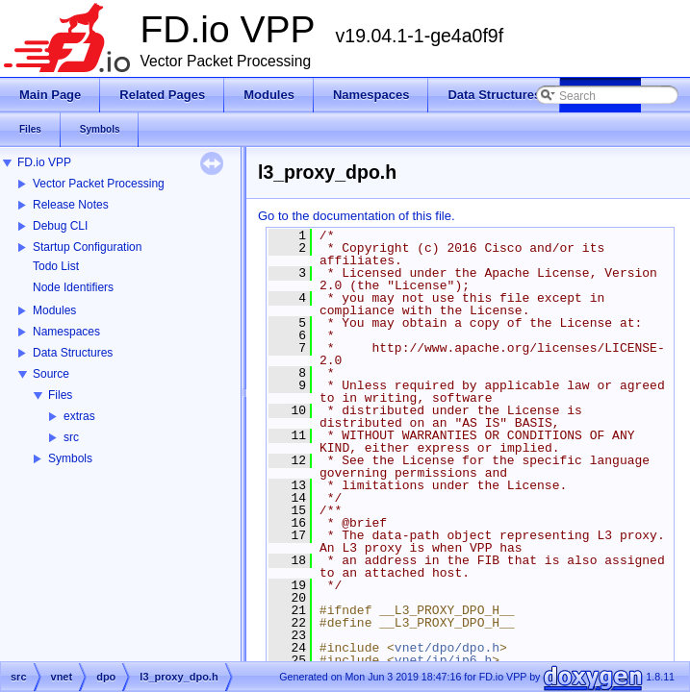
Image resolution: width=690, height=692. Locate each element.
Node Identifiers (73, 287)
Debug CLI (60, 226)
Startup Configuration (87, 247)
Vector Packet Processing (99, 183)
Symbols (70, 458)
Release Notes (71, 204)
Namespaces (66, 331)
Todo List (56, 266)
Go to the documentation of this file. (356, 216)
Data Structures (73, 352)
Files (60, 395)
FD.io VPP (44, 162)
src (71, 437)
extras (79, 416)
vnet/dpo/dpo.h (447, 647)
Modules (54, 310)
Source (51, 374)
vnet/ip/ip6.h (443, 660)
